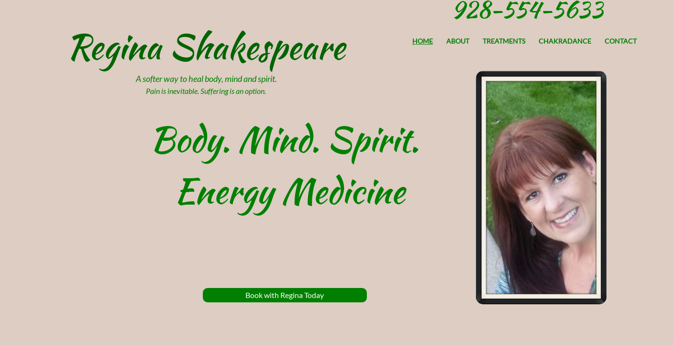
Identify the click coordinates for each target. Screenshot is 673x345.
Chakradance (565, 41)
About (457, 41)
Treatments (504, 41)
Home (422, 41)
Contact (621, 41)
